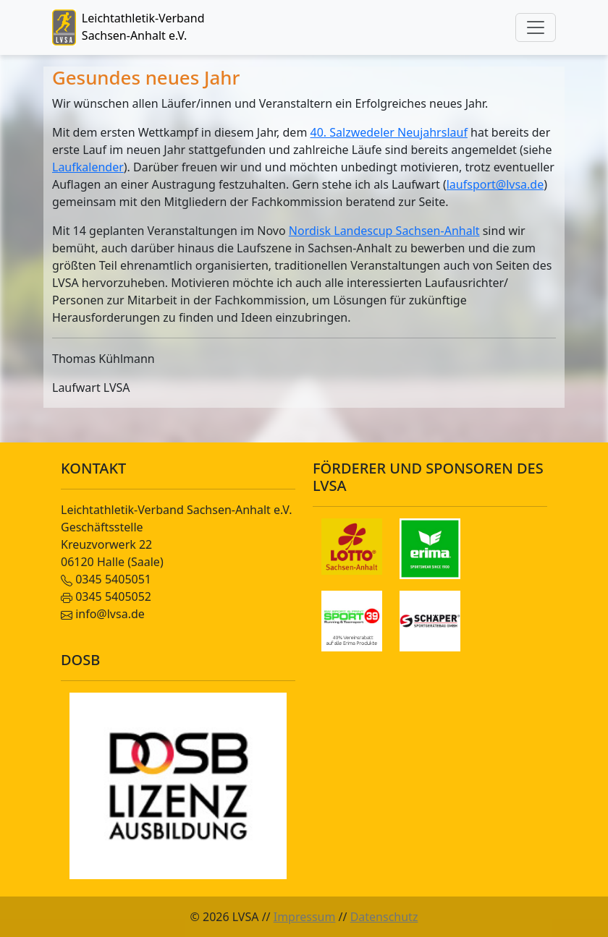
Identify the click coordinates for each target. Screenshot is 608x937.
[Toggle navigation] (535, 27)
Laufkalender (88, 167)
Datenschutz (384, 917)
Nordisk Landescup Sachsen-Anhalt (384, 231)
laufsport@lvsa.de (495, 184)
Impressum (305, 917)
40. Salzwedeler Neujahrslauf (389, 132)
